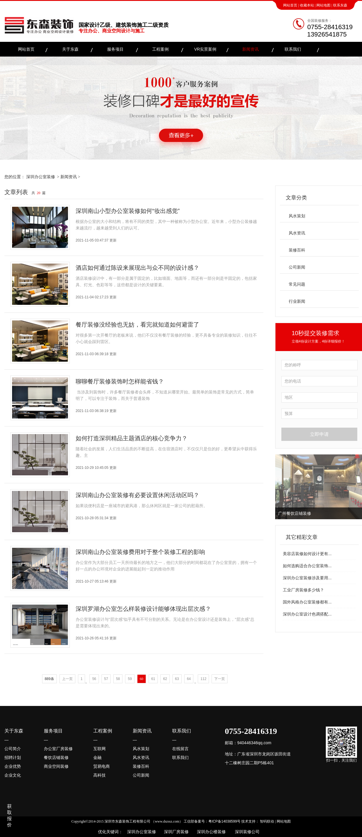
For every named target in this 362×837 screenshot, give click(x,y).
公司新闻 (297, 267)
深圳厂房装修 (175, 831)
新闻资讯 (250, 49)
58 (118, 679)
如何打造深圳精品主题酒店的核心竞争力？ (131, 438)
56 (94, 679)
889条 (49, 679)
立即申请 (319, 434)
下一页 (219, 679)
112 (203, 679)
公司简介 (12, 748)
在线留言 (180, 748)
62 (165, 679)
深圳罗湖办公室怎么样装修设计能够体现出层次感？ (143, 609)
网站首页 (290, 5)
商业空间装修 (56, 766)
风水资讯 (297, 233)
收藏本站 (307, 5)
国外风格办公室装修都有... (307, 602)
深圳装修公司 (246, 831)
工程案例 (160, 49)
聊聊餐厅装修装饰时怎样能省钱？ (120, 381)
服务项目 (115, 49)
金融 (97, 757)
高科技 (99, 775)
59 (130, 679)
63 (177, 679)
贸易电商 (101, 766)
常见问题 (297, 284)
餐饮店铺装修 (56, 757)
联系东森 (340, 5)
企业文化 (12, 775)
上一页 (67, 679)
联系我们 (293, 49)
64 (189, 679)
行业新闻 (297, 301)
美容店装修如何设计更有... (307, 553)
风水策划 (297, 216)
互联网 (99, 748)
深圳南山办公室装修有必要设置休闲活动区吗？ (137, 495)
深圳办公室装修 (40, 176)
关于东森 (70, 49)
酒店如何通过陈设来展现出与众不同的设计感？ (137, 267)
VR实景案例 (205, 49)
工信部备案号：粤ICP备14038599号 (212, 821)
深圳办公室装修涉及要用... (307, 577)
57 (106, 679)
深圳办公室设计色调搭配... (307, 614)
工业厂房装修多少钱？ (303, 590)
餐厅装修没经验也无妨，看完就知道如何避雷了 (137, 324)
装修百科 (297, 250)
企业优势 (12, 766)
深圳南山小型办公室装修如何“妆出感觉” (128, 211)
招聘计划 (12, 757)
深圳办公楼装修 (210, 831)
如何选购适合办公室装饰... (307, 565)
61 (153, 679)
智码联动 (267, 821)
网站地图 (323, 5)
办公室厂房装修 (58, 748)
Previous (280, 487)
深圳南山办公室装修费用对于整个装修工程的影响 (140, 552)
